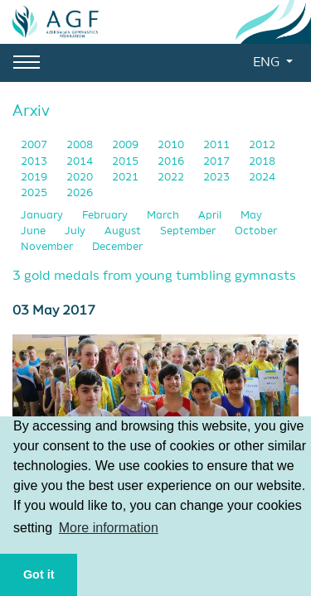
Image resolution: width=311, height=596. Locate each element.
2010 (172, 145)
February (106, 215)
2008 (80, 145)
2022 (172, 177)
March (164, 215)
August (123, 231)
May (251, 215)
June (34, 231)
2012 (262, 145)
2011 (217, 145)
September (189, 231)
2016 (172, 161)
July (76, 231)
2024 (262, 177)
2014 (80, 161)
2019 (35, 177)
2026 (79, 193)
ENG (268, 63)
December (117, 247)
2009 (126, 145)
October (256, 231)
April (211, 215)
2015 (126, 161)
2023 (217, 177)
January (43, 215)
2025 (35, 193)
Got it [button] (39, 574)
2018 (262, 161)
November (48, 247)
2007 (35, 145)
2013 (35, 161)
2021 (126, 177)
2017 (217, 161)
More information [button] (108, 528)
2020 (80, 177)
